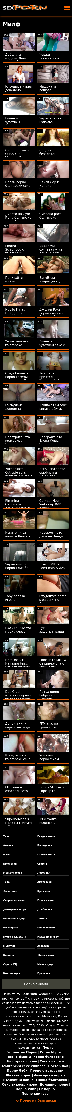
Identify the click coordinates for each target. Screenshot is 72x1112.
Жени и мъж (45, 955)
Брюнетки (10, 863)
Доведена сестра (14, 909)
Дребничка (44, 909)
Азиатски (43, 946)
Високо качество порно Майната (29, 1016)
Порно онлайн (36, 984)
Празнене (43, 973)
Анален (8, 845)
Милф (7, 854)
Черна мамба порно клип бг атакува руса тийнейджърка (17, 569)
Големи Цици (46, 854)
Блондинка (44, 845)
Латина (42, 918)
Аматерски (44, 882)
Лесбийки (43, 872)
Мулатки (9, 946)
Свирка (42, 863)
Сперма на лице (14, 900)
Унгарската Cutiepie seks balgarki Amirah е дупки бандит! (18, 474)
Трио (6, 882)
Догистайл (10, 891)
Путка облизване (14, 937)
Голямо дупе (46, 900)
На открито (10, 927)
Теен (6, 836)
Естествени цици (14, 918)
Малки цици (45, 964)
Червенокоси (46, 927)
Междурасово (12, 872)
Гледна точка (46, 836)
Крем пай (43, 891)
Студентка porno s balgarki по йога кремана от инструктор (52, 601)
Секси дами (13, 1021)
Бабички (9, 955)
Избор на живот (48, 937)
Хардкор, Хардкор (38, 994)
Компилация (11, 973)
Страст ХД (10, 964)
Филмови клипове (39, 998)
